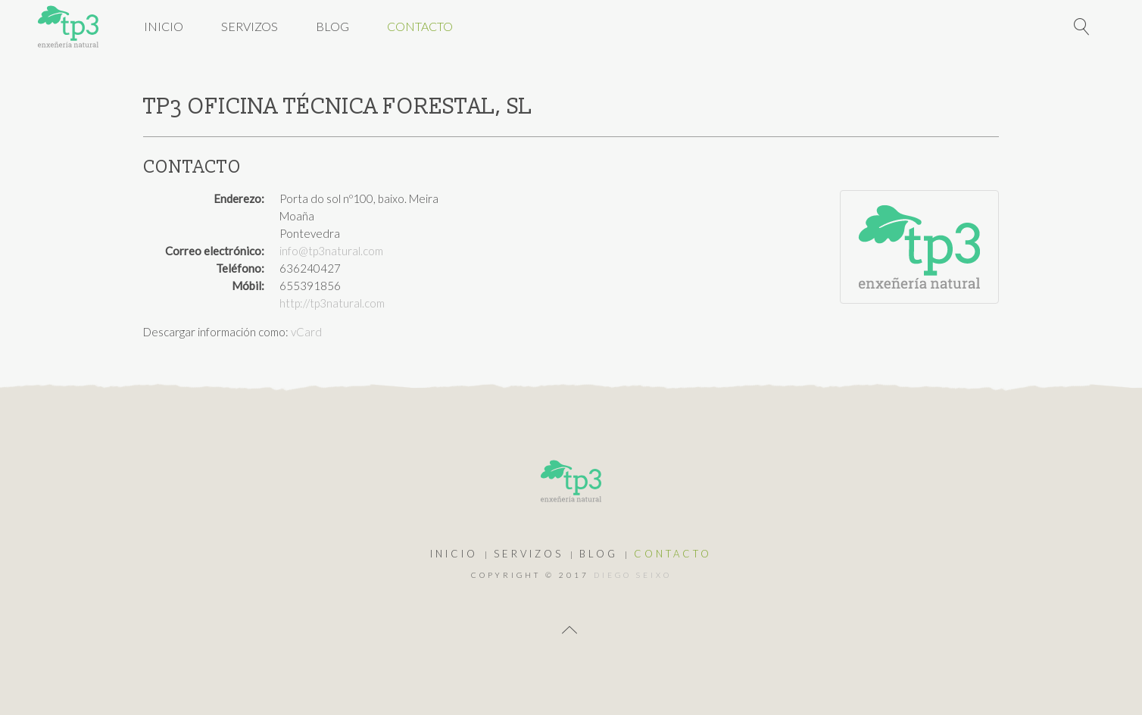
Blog (332, 26)
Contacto (420, 26)
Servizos (249, 26)
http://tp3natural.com (332, 303)
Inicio (163, 26)
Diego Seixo (633, 574)
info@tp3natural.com (331, 251)
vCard (306, 332)
